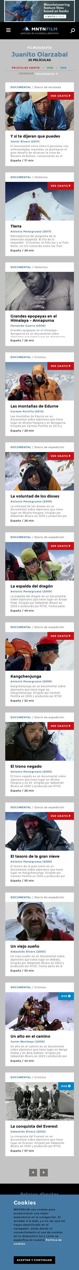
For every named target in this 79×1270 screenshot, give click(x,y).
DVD (63, 67)
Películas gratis (26, 67)
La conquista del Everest (34, 1126)
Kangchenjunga (26, 676)
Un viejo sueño (25, 946)
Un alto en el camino (30, 1036)
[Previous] (33, 1172)
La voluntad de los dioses (35, 496)
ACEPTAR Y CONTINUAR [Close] (34, 1260)
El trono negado (26, 766)
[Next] (44, 1172)
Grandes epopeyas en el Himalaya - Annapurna (34, 318)
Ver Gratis (61, 95)
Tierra (16, 226)
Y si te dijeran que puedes (35, 136)
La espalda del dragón (32, 586)
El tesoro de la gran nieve (35, 856)
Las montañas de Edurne (34, 406)
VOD (50, 67)
